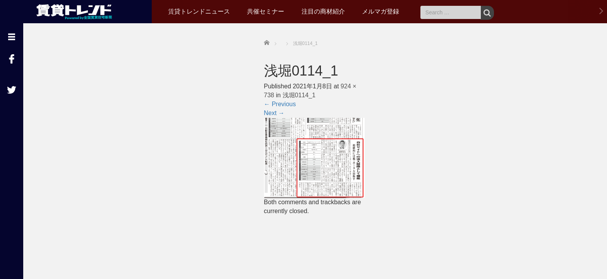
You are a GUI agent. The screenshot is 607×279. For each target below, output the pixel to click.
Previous (280, 104)
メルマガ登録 (380, 11)
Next (274, 113)
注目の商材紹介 (323, 11)
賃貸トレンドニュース (199, 11)
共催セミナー (265, 11)
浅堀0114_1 (299, 95)
